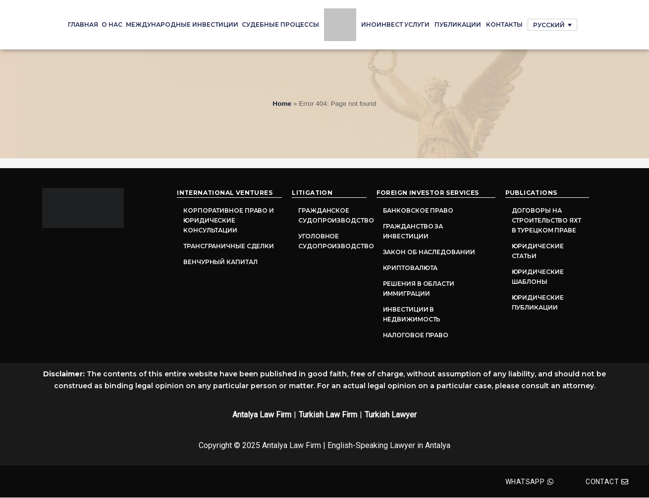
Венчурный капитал (220, 262)
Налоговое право (416, 335)
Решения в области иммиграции (418, 288)
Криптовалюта (410, 268)
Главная (83, 24)
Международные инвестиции (182, 24)
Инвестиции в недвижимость (412, 314)
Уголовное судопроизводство (332, 241)
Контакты (504, 24)
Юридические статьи (538, 251)
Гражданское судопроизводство (332, 215)
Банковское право (418, 210)
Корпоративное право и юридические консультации (228, 220)
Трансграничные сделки (228, 246)
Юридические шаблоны (538, 276)
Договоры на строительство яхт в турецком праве (546, 220)
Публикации (457, 24)
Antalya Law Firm (261, 414)
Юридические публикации (538, 302)
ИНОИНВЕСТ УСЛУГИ (395, 24)
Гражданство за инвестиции (413, 231)
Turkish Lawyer (391, 414)
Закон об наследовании (429, 252)
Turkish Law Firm (328, 414)
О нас (112, 24)
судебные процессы (280, 24)
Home (281, 103)
